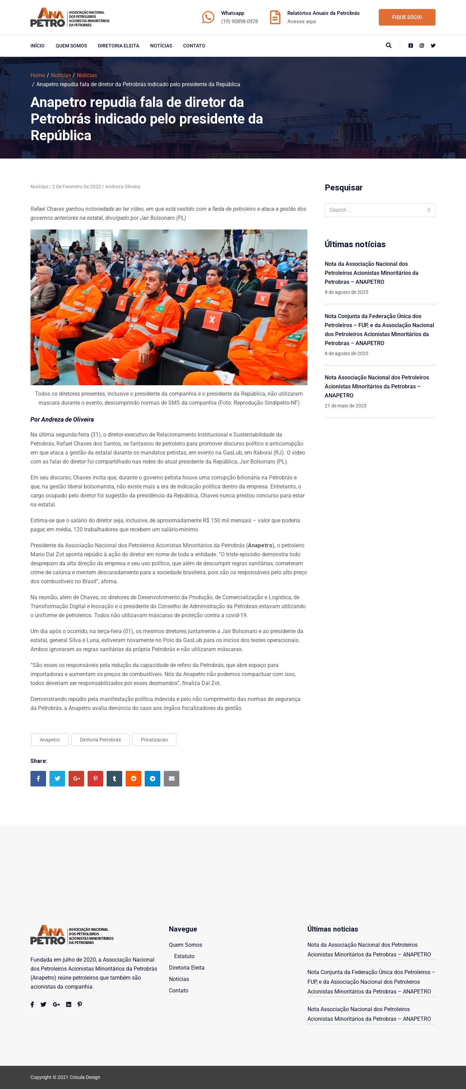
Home (37, 75)
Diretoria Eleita (118, 45)
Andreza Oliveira (122, 186)
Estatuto (184, 956)
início (37, 45)
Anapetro (50, 739)
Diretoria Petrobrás (100, 739)
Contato (194, 45)
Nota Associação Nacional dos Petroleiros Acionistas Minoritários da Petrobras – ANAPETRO (377, 386)
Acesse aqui (301, 21)
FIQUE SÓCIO (407, 17)
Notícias (161, 45)
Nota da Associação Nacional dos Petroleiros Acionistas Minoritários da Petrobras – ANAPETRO (372, 273)
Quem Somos (71, 45)
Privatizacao (154, 739)
